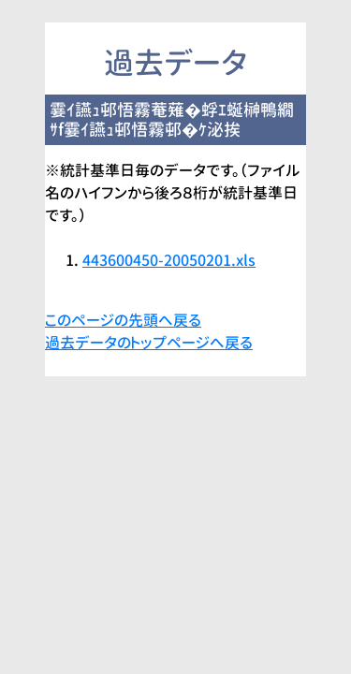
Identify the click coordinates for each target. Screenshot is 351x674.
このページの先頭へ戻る (123, 320)
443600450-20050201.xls (169, 260)
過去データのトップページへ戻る (149, 342)
